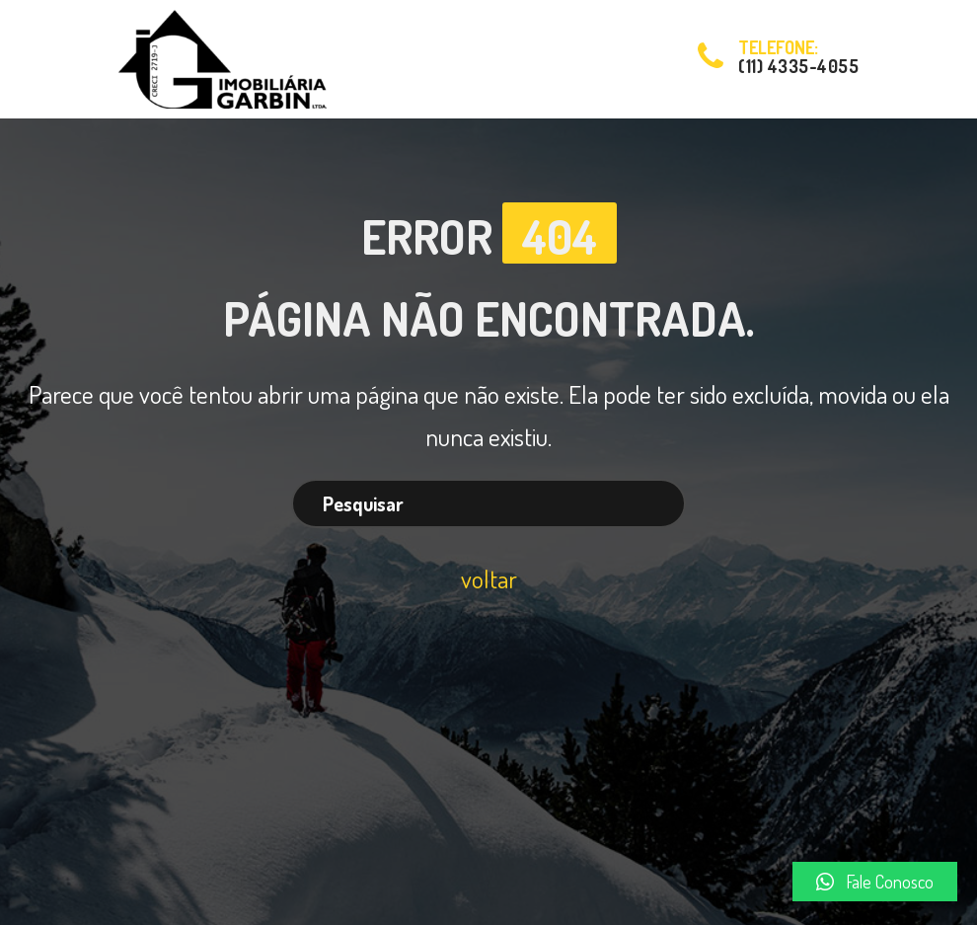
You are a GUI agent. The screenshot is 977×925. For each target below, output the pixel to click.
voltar (489, 578)
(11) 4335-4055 (798, 66)
